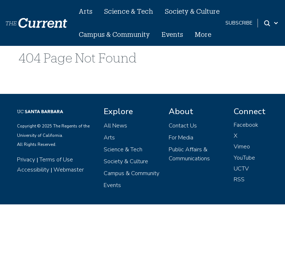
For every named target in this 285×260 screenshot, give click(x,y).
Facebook (246, 125)
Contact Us (183, 126)
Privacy (26, 160)
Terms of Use (56, 160)
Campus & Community (114, 34)
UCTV (241, 169)
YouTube (244, 158)
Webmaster (68, 170)
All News (115, 126)
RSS (239, 179)
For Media (181, 138)
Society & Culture (192, 11)
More (203, 34)
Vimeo (242, 147)
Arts (85, 11)
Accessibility (33, 170)
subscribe (238, 23)
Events (172, 34)
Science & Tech (128, 11)
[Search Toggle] (271, 23)
